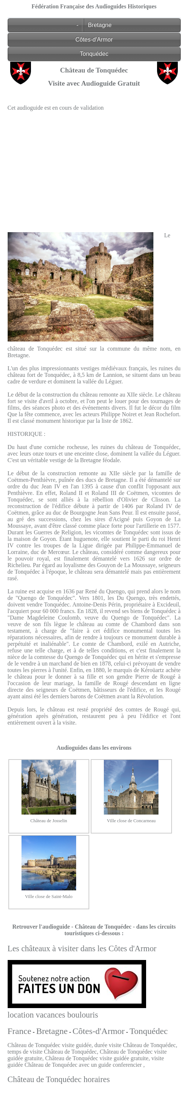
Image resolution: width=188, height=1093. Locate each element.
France (19, 1031)
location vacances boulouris (53, 1014)
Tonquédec (94, 54)
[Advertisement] (94, 168)
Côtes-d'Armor (94, 39)
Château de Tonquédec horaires (59, 1079)
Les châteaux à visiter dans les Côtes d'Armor (82, 948)
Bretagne (99, 25)
